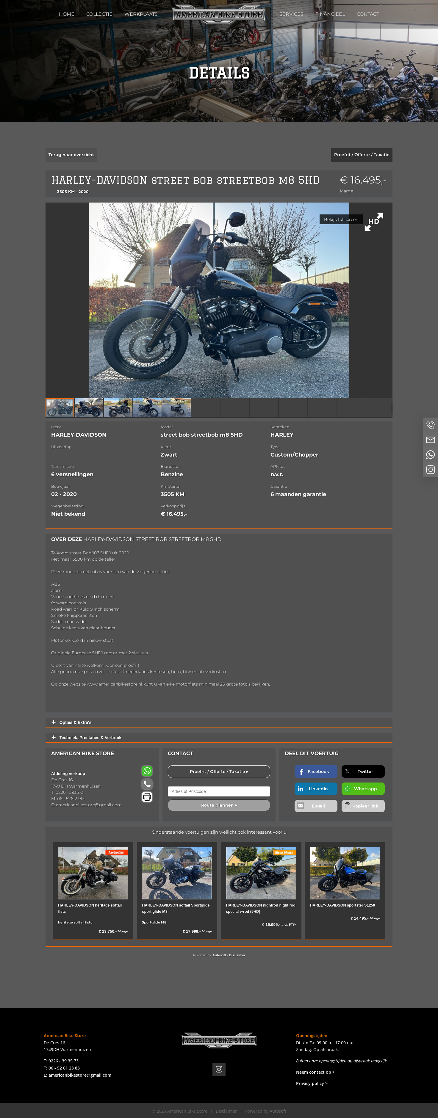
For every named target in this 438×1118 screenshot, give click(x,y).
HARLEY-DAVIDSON (99, 180)
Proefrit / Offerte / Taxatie (361, 154)
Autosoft (219, 955)
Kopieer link (365, 806)
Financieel (330, 14)
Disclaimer (237, 955)
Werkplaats (141, 14)
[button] (373, 222)
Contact (368, 14)
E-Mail (318, 806)
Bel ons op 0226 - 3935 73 (430, 425)
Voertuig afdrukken (147, 797)
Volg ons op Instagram (430, 469)
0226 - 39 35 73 (64, 1061)
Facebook (318, 771)
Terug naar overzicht (71, 154)
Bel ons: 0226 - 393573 (147, 784)
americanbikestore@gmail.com (80, 1075)
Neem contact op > (315, 1072)
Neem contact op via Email (430, 439)
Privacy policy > (312, 1083)
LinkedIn (318, 788)
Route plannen (217, 805)
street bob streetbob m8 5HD (235, 180)
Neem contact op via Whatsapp (430, 454)
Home (66, 14)
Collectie (99, 14)
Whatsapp (365, 788)
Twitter (365, 771)
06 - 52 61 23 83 (64, 1068)
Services (291, 14)
